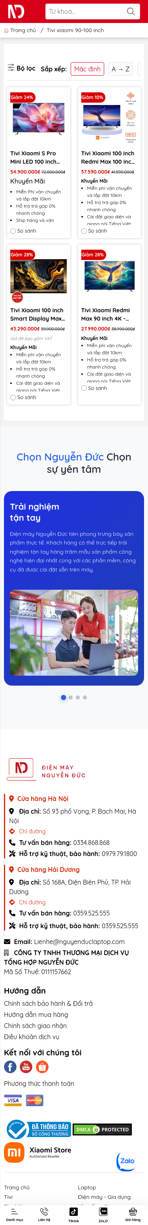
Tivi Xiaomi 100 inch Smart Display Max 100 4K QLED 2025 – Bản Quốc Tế (37, 315)
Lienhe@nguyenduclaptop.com (79, 942)
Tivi (8, 1196)
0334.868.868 (91, 843)
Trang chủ (20, 30)
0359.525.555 (91, 913)
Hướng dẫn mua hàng (36, 1015)
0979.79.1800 (119, 854)
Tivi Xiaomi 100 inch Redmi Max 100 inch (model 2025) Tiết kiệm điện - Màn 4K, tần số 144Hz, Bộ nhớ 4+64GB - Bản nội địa (108, 158)
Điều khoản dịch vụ (31, 1037)
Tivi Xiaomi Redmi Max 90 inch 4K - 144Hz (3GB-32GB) (105, 315)
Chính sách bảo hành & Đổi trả (48, 1003)
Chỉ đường (27, 831)
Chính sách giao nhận (35, 1026)
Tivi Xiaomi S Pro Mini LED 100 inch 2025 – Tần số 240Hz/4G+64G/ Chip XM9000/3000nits (34, 158)
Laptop (87, 1187)
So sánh (23, 230)
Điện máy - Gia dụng (104, 1196)
